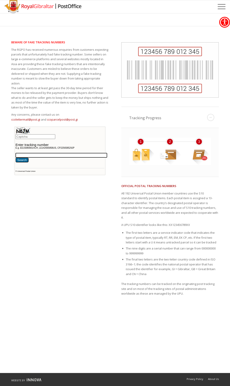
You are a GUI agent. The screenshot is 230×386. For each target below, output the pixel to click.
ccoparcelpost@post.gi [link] (62, 119)
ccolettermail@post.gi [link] (25, 119)
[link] (224, 22)
